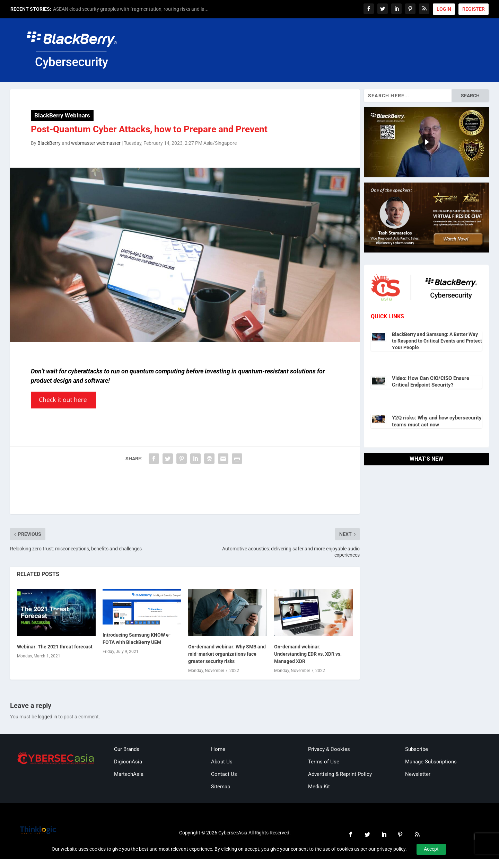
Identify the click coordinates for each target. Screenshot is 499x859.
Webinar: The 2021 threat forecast (55, 646)
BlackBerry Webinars (62, 115)
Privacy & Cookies (329, 749)
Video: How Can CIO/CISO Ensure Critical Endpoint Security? (430, 381)
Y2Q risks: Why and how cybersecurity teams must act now (437, 421)
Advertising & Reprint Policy (340, 774)
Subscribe (416, 749)
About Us (222, 762)
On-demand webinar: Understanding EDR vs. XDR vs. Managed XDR (308, 654)
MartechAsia (128, 774)
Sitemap (220, 786)
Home (218, 749)
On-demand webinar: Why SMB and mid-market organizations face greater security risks (227, 654)
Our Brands (126, 749)
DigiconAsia (128, 762)
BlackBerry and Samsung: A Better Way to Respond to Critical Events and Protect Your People (437, 340)
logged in (47, 716)
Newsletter (417, 774)
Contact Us (224, 774)
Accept (431, 849)
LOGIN (444, 9)
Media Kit (319, 786)
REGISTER (473, 9)
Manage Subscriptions (431, 762)
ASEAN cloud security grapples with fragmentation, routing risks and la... (131, 9)
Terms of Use (323, 762)
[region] (426, 142)
